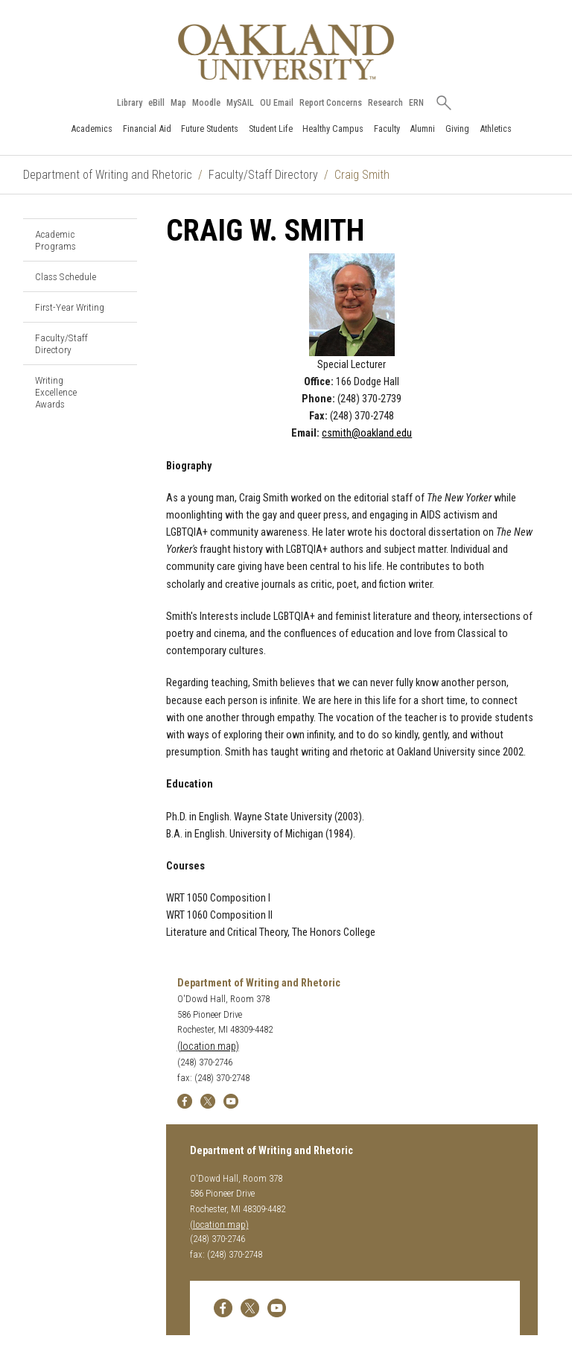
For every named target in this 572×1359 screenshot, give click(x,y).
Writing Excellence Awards (56, 392)
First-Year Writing (69, 307)
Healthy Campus (332, 128)
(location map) (208, 1046)
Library (129, 103)
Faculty (387, 128)
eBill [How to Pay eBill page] (156, 103)
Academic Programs (55, 240)
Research (385, 103)
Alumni (422, 128)
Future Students (209, 128)
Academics (91, 128)
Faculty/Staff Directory (263, 175)
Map (178, 103)
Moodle (206, 103)
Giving (457, 128)
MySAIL (240, 103)
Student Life (271, 128)
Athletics (496, 128)
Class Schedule (65, 276)
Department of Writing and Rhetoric (107, 175)
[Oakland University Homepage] (286, 52)
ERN (416, 103)
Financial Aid (147, 128)
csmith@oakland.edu (367, 433)
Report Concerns (330, 103)
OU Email (276, 103)
